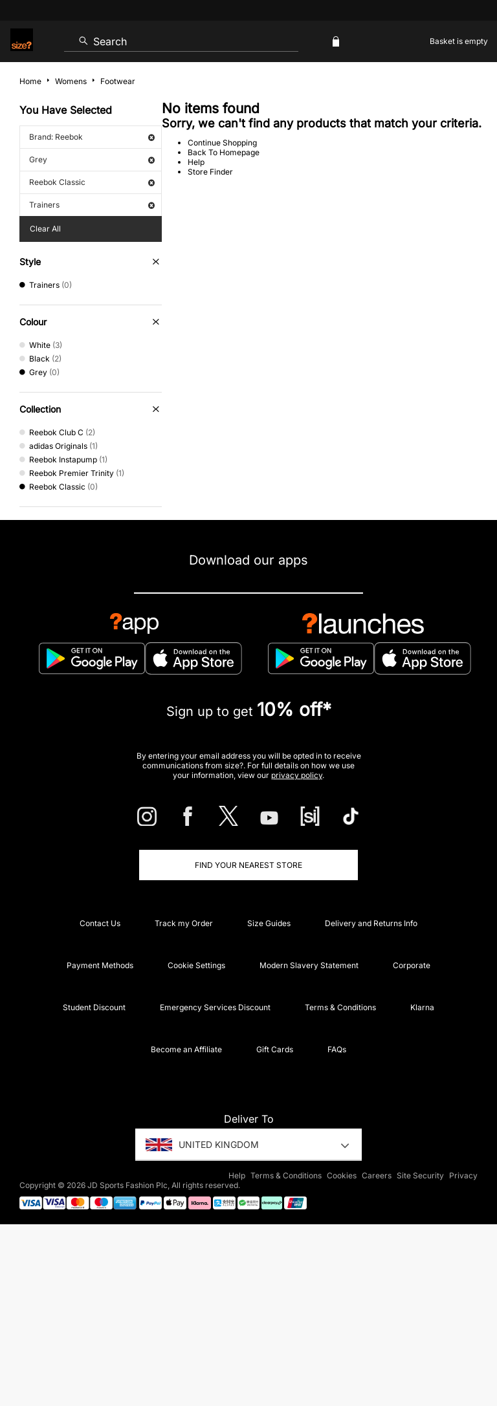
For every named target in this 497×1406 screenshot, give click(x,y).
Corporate (411, 965)
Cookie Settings (196, 965)
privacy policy (296, 775)
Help (196, 162)
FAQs (336, 1049)
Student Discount (94, 1007)
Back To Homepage (224, 152)
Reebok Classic (92, 182)
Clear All (45, 228)
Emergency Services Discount (215, 1007)
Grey (92, 159)
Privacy (463, 1175)
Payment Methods (100, 965)
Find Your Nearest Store (248, 865)
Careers (377, 1175)
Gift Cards (274, 1049)
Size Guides (269, 923)
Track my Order (184, 923)
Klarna (422, 1007)
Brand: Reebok (92, 137)
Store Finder (210, 172)
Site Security (420, 1175)
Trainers (92, 205)
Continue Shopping (222, 142)
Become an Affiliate (186, 1049)
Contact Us (100, 923)
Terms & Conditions (340, 1007)
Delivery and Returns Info (371, 923)
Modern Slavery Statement (309, 965)
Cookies (342, 1175)
